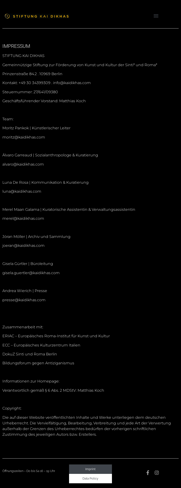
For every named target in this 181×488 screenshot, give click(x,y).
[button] (156, 16)
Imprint (90, 469)
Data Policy (90, 478)
